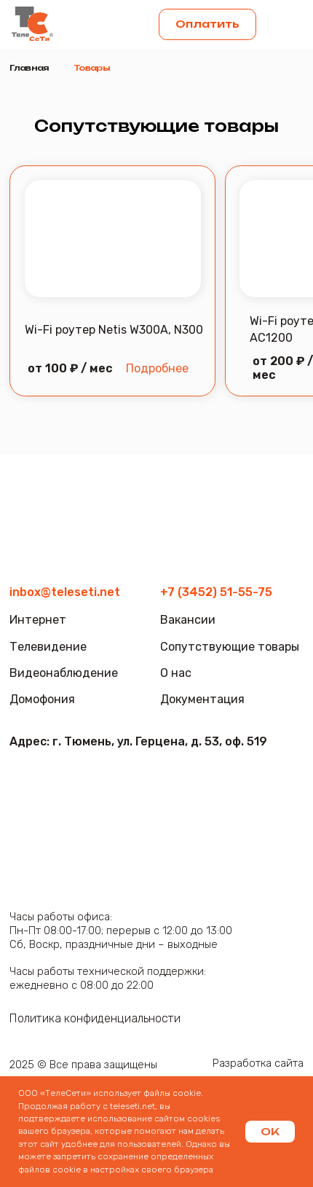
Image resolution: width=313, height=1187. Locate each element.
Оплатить (207, 24)
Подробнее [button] (157, 368)
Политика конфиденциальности (95, 1018)
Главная (28, 68)
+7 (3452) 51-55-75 (216, 592)
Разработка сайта (258, 1063)
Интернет (37, 620)
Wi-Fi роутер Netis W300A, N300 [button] (114, 330)
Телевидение (48, 647)
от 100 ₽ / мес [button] (70, 368)
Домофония (42, 699)
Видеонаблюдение (63, 673)
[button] (286, 24)
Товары (92, 68)
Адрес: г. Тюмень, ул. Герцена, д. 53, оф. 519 (138, 741)
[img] (32, 24)
